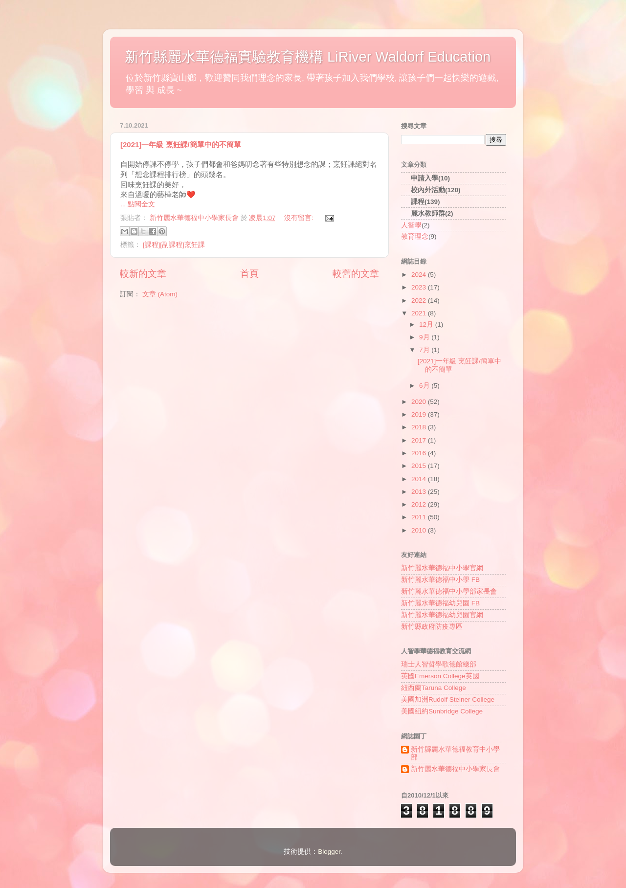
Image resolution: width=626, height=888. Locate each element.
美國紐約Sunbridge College (442, 711)
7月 (425, 350)
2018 (419, 427)
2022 (419, 300)
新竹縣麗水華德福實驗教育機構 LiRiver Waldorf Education (308, 57)
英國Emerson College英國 (440, 676)
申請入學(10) (430, 178)
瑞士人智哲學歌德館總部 (438, 664)
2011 (419, 517)
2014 (419, 479)
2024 (419, 274)
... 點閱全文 (137, 204)
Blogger (329, 851)
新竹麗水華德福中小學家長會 (455, 769)
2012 (419, 504)
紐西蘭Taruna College (433, 687)
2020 (419, 401)
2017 (419, 440)
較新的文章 (143, 273)
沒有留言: (299, 218)
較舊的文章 (356, 273)
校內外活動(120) (436, 190)
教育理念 (414, 236)
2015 (419, 465)
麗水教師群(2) (432, 213)
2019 (419, 414)
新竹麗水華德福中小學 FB (440, 579)
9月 (425, 337)
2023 (419, 287)
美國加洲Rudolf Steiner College (447, 699)
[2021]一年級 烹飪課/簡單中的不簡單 (180, 144)
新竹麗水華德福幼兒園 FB (440, 603)
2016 (419, 453)
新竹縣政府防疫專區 (432, 626)
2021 (419, 313)
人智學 (411, 225)
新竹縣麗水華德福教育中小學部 (455, 753)
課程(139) (425, 201)
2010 (419, 530)
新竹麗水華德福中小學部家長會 (449, 591)
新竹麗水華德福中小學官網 (442, 568)
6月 (425, 385)
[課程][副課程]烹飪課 (174, 244)
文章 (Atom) (160, 294)
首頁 (249, 273)
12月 (427, 324)
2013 (419, 491)
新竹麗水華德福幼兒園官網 (442, 615)
